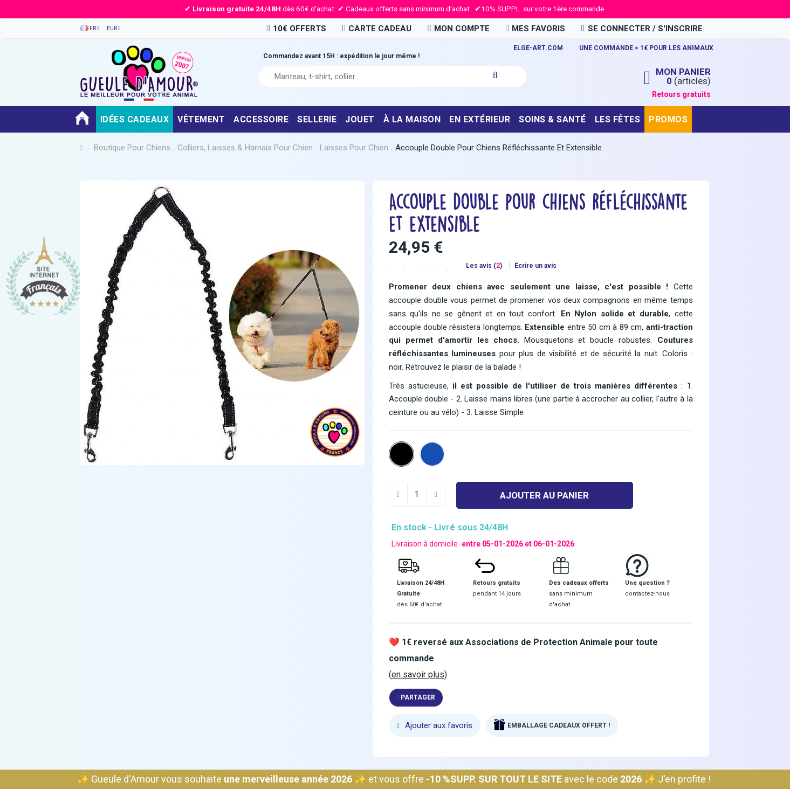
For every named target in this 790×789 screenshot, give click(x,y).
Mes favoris (535, 28)
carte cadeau (376, 28)
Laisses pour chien (354, 148)
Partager (416, 697)
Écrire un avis (535, 265)
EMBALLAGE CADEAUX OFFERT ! (558, 725)
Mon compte (458, 28)
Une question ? (647, 582)
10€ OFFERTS (296, 28)
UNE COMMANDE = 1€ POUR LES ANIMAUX (646, 48)
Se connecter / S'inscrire (641, 28)
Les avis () (485, 265)
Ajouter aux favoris (434, 725)
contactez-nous (647, 593)
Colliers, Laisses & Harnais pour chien (245, 148)
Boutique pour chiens (132, 148)
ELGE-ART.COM (538, 48)
